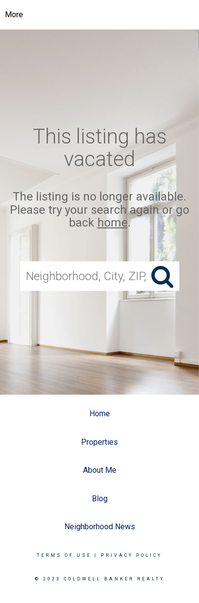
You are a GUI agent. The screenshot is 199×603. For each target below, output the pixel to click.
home (112, 223)
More (14, 14)
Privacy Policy (131, 555)
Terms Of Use (64, 555)
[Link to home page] (99, 14)
